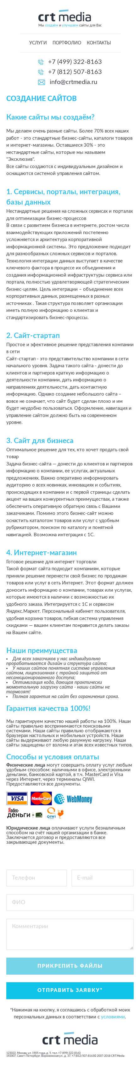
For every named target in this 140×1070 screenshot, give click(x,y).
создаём (51, 25)
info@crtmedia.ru (73, 82)
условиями (113, 1017)
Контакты (99, 43)
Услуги (38, 43)
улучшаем (70, 25)
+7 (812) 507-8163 (75, 72)
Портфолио (67, 43)
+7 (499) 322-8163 (75, 62)
